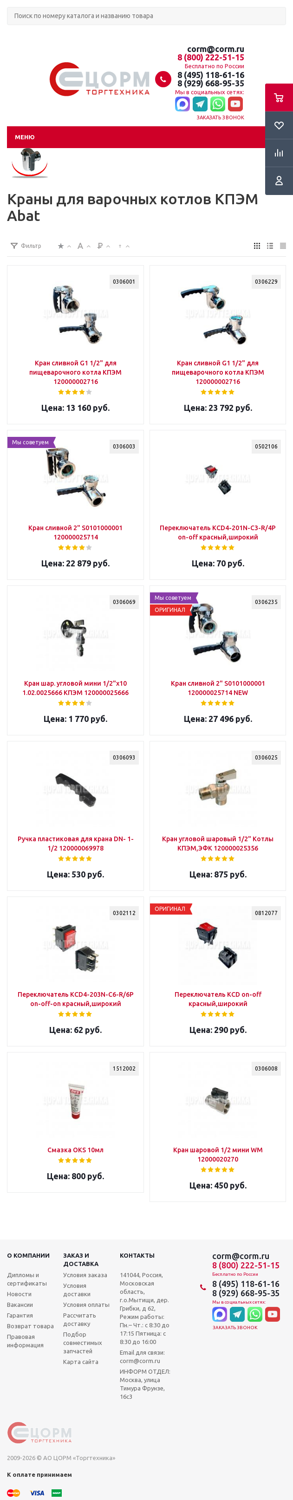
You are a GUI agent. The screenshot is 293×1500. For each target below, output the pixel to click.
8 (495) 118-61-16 (210, 75)
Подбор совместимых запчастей (82, 1342)
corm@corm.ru (215, 49)
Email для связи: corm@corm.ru (142, 1356)
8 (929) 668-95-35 (210, 83)
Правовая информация (25, 1340)
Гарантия (20, 1315)
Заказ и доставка (80, 1259)
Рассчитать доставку (79, 1319)
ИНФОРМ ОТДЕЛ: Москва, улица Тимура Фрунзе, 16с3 (145, 1384)
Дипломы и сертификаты (27, 1279)
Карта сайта (80, 1361)
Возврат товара (30, 1326)
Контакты (137, 1255)
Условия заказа (85, 1275)
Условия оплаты (86, 1304)
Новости (19, 1294)
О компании (28, 1255)
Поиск (12, 32)
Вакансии (20, 1304)
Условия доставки (77, 1289)
